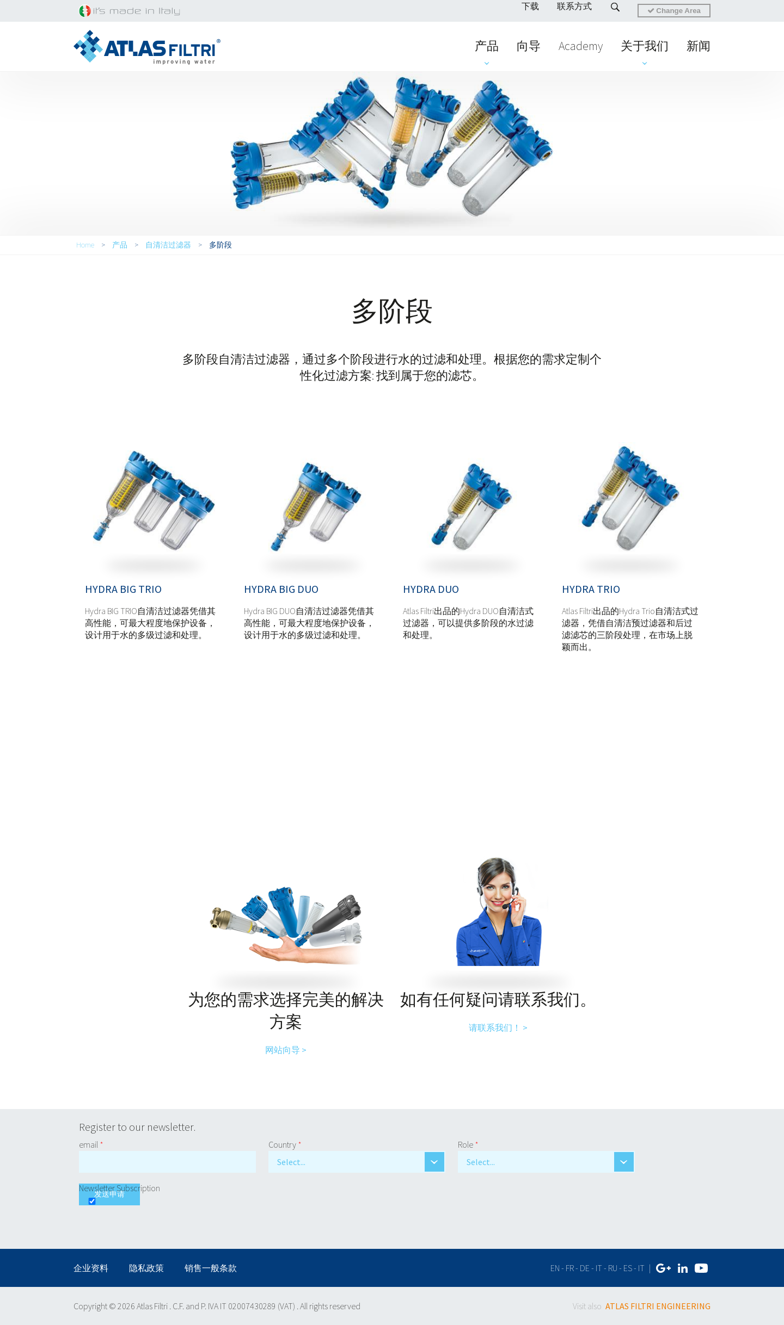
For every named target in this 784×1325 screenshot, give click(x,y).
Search (615, 7)
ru (612, 1267)
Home (85, 245)
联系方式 (574, 6)
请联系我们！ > (498, 1027)
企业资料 (92, 1267)
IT (641, 1267)
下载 (530, 6)
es (627, 1267)
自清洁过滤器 (168, 245)
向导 (529, 45)
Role (468, 1144)
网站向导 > (286, 1049)
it (599, 1267)
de (585, 1267)
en (555, 1267)
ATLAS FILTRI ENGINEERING (657, 1306)
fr (570, 1267)
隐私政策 (146, 1267)
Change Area (674, 11)
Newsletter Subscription (119, 1187)
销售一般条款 (211, 1267)
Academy (581, 45)
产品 (487, 45)
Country (285, 1144)
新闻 (698, 45)
